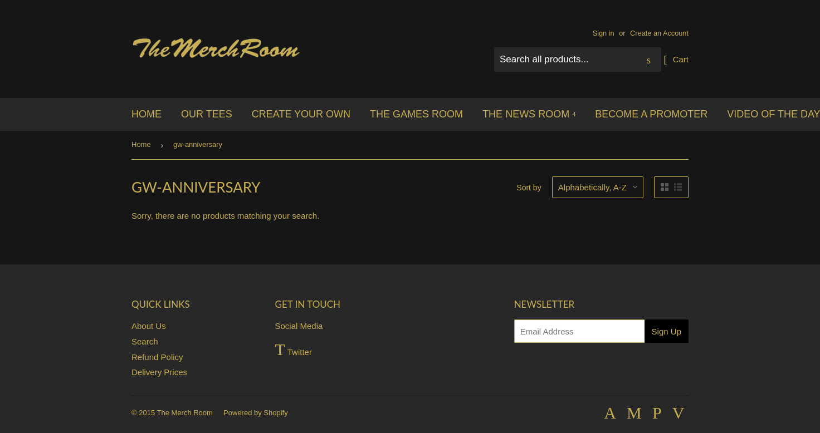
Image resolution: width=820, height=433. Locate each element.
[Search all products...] (577, 59)
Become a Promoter (651, 114)
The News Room (528, 114)
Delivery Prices (159, 372)
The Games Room (416, 114)
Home (146, 114)
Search (144, 341)
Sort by (528, 187)
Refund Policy (157, 357)
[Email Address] (579, 331)
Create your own (301, 114)
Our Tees (206, 114)
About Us (148, 326)
